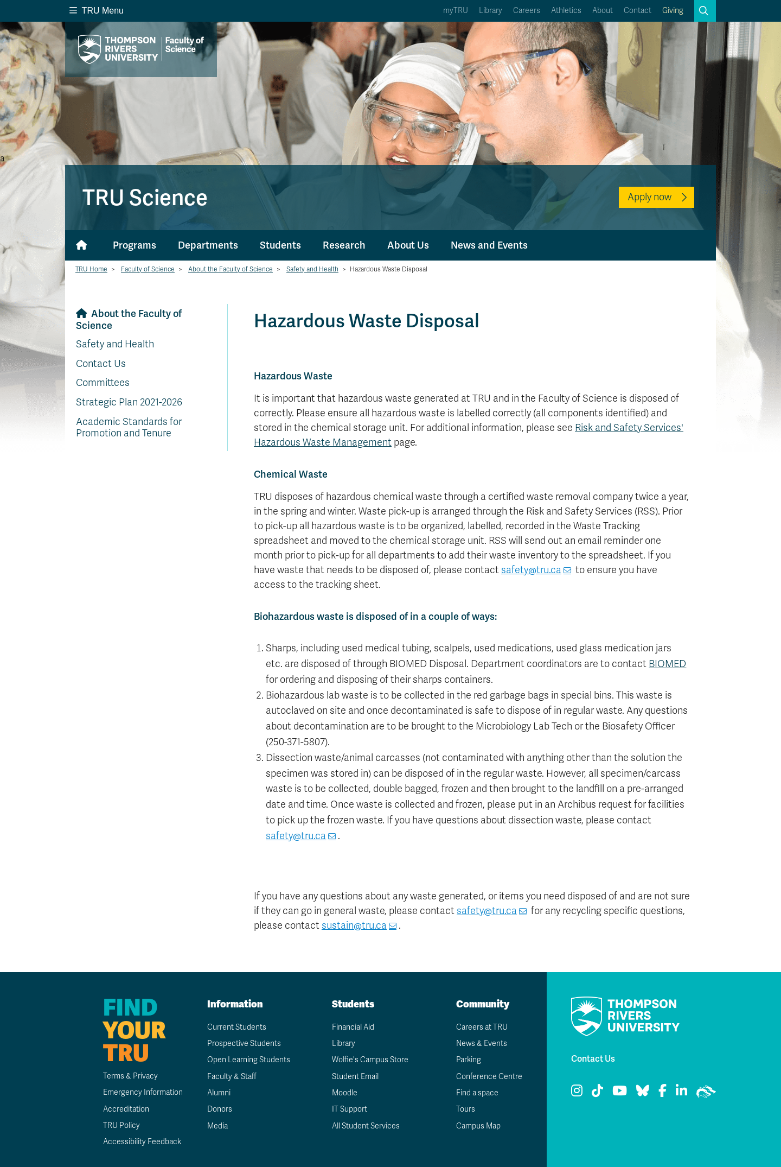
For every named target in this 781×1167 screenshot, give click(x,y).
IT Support (349, 1109)
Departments (208, 245)
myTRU (455, 10)
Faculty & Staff (232, 1076)
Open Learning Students (248, 1059)
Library (490, 10)
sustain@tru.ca (354, 925)
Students (280, 245)
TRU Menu (96, 10)
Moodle (344, 1093)
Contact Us (101, 364)
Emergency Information (143, 1092)
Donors (219, 1109)
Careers (526, 10)
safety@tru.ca (531, 570)
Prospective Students (244, 1043)
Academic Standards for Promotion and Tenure (129, 428)
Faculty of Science (148, 269)
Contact (637, 10)
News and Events (489, 245)
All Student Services (366, 1126)
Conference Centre (489, 1076)
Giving (672, 10)
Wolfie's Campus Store (370, 1059)
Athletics (566, 10)
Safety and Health (312, 269)
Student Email (355, 1076)
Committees (103, 383)
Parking (468, 1059)
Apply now (649, 197)
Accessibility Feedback (142, 1141)
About (602, 10)
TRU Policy (121, 1125)
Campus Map (478, 1126)
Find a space (477, 1093)
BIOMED (667, 664)
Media (217, 1126)
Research (344, 245)
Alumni (219, 1093)
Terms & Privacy (130, 1076)
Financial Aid (353, 1027)
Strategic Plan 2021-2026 (129, 402)
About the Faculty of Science (230, 269)
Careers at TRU (482, 1027)
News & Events (481, 1043)
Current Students (236, 1027)
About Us (408, 245)
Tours (465, 1109)
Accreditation (126, 1109)
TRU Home (91, 269)
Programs (134, 245)
